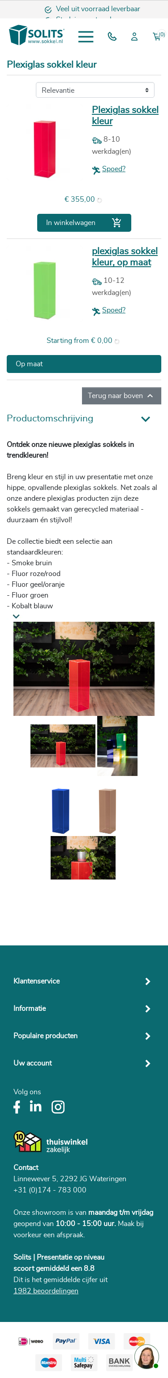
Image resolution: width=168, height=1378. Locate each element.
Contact (25, 1167)
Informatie (29, 1008)
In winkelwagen (84, 222)
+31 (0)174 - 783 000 (49, 1190)
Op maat (29, 364)
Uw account (32, 1063)
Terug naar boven (121, 395)
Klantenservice (36, 981)
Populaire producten (45, 1036)
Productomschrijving (50, 418)
